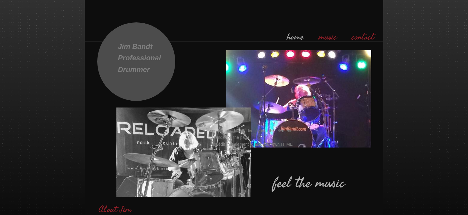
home (295, 37)
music (327, 37)
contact (363, 37)
